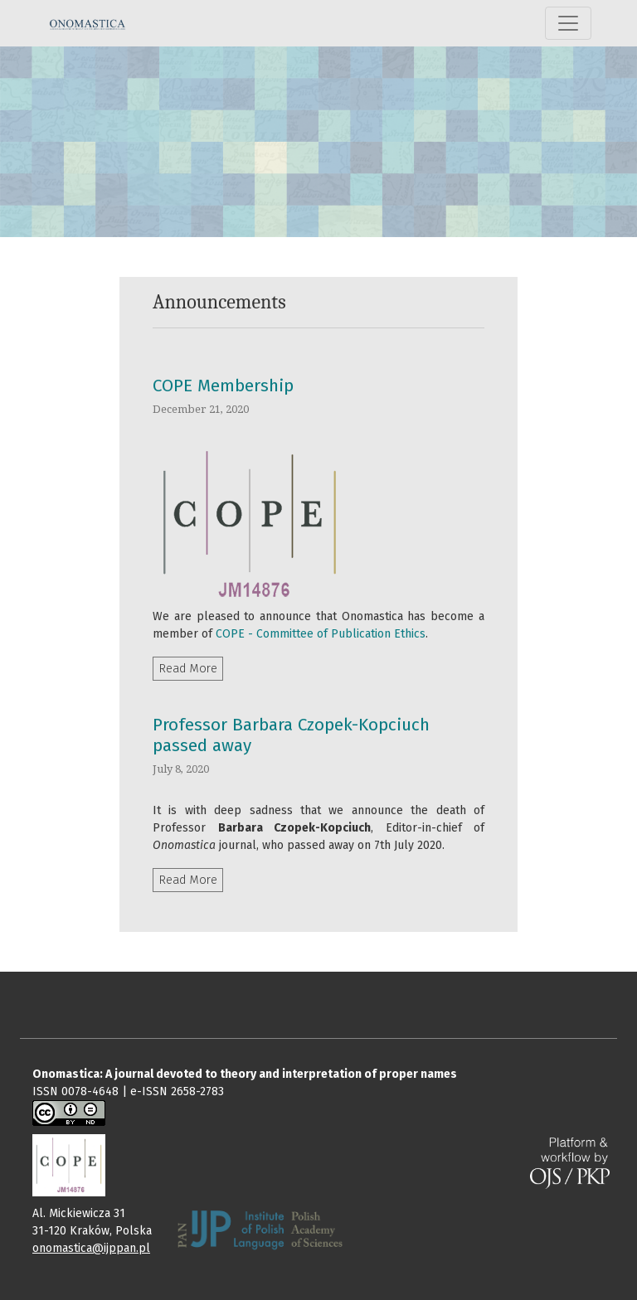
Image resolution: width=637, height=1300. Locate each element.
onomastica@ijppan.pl (91, 1248)
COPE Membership (223, 386)
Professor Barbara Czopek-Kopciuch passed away (291, 735)
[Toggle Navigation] (568, 23)
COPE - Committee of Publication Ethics (320, 634)
